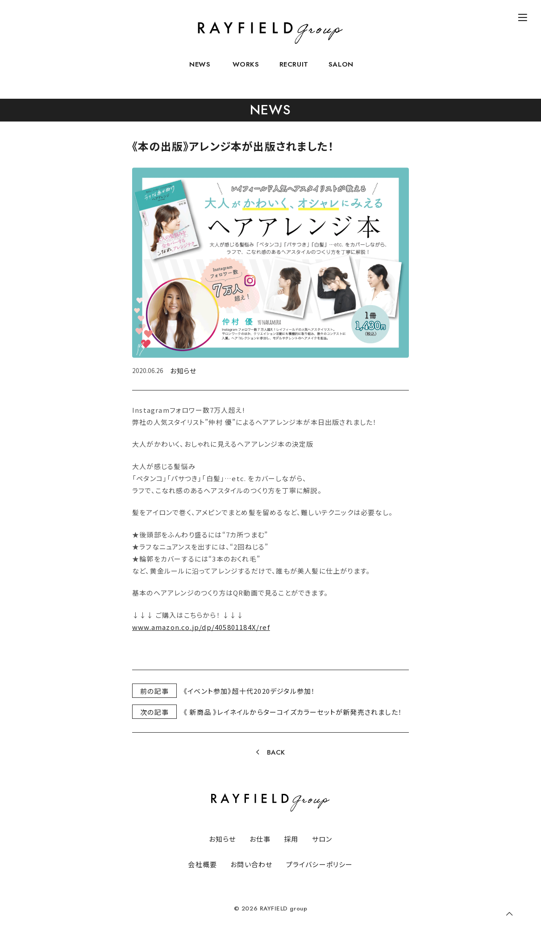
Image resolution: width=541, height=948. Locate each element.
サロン (322, 838)
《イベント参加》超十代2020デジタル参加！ (249, 691)
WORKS (246, 69)
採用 (291, 838)
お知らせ (183, 370)
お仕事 (260, 838)
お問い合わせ (251, 864)
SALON (341, 69)
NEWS (199, 69)
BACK (276, 752)
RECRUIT (293, 69)
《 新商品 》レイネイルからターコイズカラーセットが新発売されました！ (292, 712)
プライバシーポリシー (319, 864)
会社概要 (202, 864)
